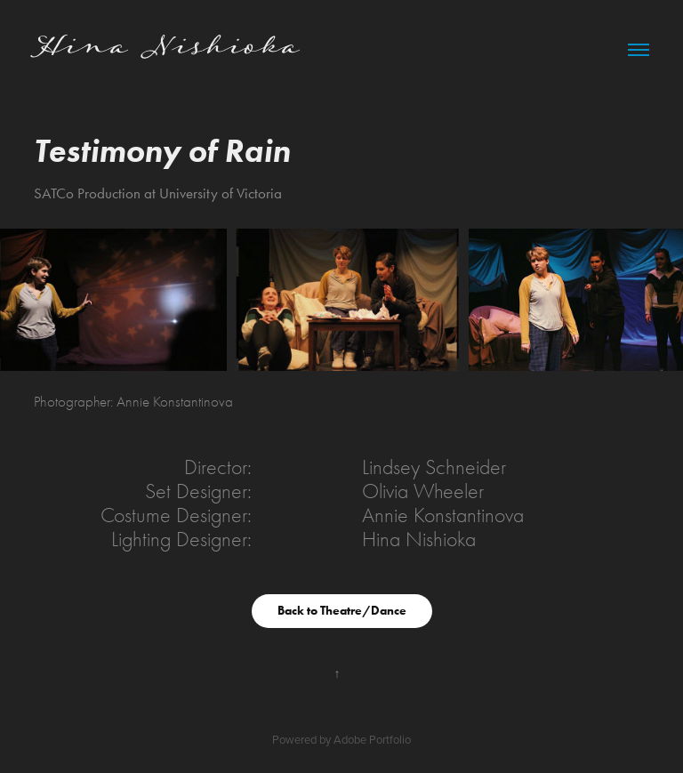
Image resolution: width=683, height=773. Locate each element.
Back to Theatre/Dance (341, 610)
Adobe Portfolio (372, 739)
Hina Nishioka (167, 48)
